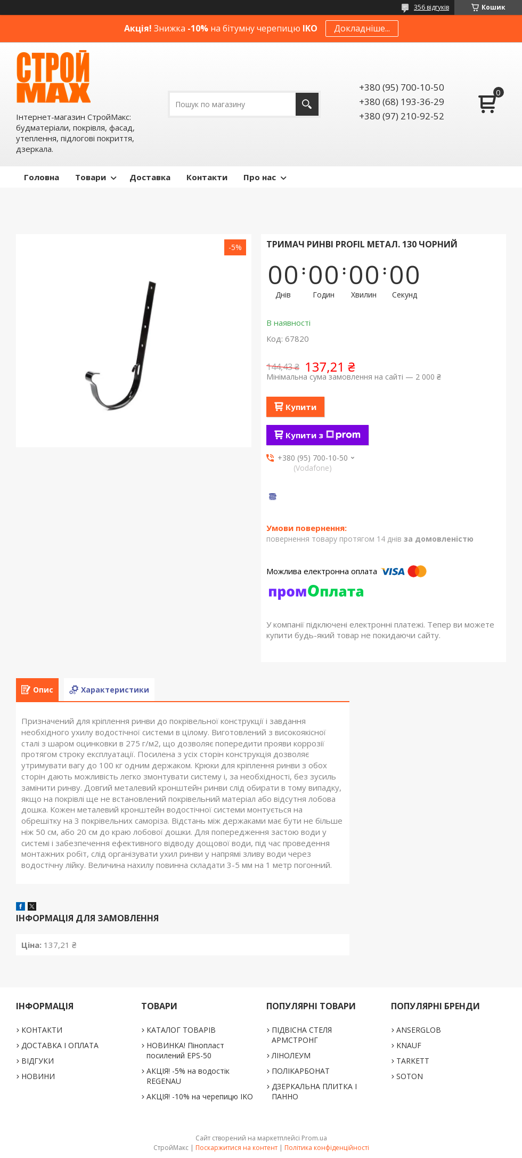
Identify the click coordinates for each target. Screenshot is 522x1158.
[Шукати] (307, 104)
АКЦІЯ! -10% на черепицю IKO (199, 1096)
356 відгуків (431, 7)
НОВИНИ (38, 1076)
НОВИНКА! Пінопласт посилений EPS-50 (185, 1050)
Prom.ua (314, 1138)
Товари (90, 177)
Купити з (323, 435)
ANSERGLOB (418, 1030)
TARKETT (412, 1061)
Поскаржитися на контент (236, 1147)
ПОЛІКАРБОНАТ (301, 1071)
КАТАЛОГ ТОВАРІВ (181, 1030)
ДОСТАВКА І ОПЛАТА (60, 1045)
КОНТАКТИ (41, 1030)
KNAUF (408, 1045)
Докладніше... (362, 28)
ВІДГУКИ (37, 1061)
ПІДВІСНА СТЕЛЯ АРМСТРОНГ (302, 1035)
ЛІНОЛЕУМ (291, 1055)
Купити (301, 406)
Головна (41, 177)
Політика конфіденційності (326, 1147)
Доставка (149, 177)
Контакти (206, 177)
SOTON (409, 1076)
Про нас (259, 177)
